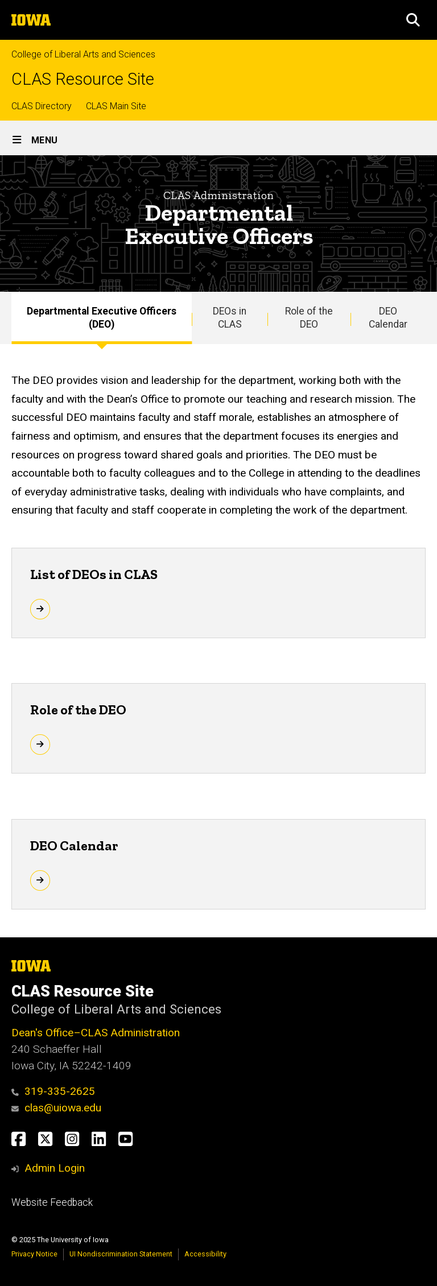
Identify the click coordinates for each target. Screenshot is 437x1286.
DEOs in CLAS (229, 317)
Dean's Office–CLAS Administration (95, 1032)
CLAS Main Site (116, 106)
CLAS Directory (41, 106)
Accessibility (205, 1254)
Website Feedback (52, 1202)
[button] (413, 20)
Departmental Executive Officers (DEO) (101, 317)
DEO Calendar (388, 317)
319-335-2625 (53, 1091)
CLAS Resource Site (82, 79)
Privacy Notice (34, 1254)
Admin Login (54, 1168)
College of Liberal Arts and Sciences (83, 54)
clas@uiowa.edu (56, 1107)
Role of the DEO (309, 317)
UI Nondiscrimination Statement (120, 1254)
